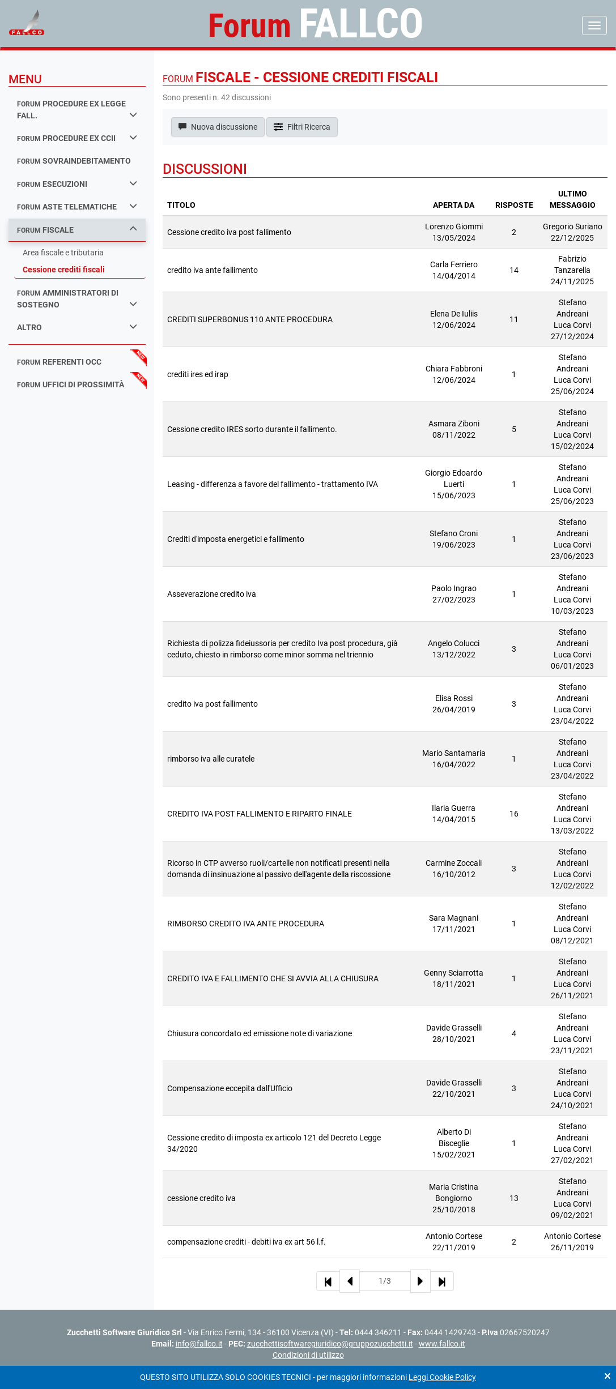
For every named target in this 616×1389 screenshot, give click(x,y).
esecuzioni (77, 184)
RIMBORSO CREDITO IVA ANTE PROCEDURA (245, 923)
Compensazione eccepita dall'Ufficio (229, 1088)
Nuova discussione (218, 126)
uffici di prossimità (70, 384)
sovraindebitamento (74, 160)
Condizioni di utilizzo (308, 1355)
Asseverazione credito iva (211, 594)
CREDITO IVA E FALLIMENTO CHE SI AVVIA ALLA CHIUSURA (273, 978)
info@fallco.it (199, 1343)
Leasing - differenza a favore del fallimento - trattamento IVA (272, 484)
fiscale (77, 229)
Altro (77, 327)
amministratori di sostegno (77, 298)
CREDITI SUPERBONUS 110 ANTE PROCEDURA (250, 319)
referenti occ (59, 361)
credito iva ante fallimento (212, 270)
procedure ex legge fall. (77, 109)
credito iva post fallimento (212, 703)
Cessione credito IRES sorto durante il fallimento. (252, 429)
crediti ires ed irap (197, 374)
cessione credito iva (201, 1198)
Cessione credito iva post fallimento (229, 232)
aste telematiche (77, 206)
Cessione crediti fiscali (64, 269)
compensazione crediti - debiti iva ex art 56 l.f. (246, 1241)
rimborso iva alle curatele (210, 758)
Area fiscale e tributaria (63, 252)
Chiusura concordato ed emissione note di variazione (259, 1033)
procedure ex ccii (77, 138)
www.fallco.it (442, 1343)
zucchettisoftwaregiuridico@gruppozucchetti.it (330, 1343)
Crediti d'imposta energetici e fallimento (235, 539)
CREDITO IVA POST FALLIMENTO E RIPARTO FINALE (259, 813)
